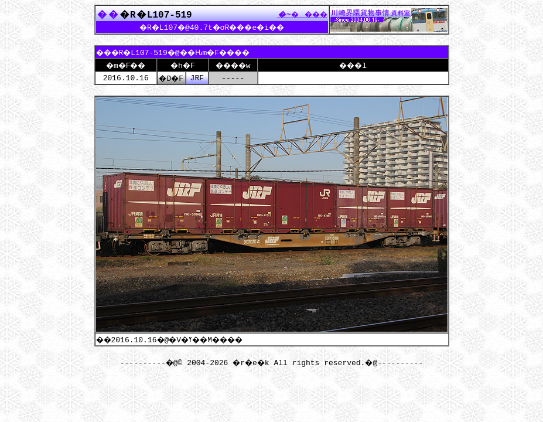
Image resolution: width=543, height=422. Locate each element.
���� (299, 14)
